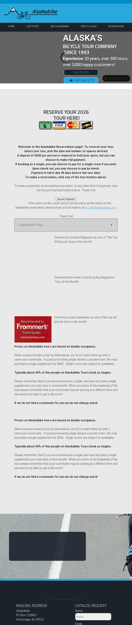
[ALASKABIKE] (31, 13)
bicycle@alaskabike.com (101, 207)
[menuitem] (11, 26)
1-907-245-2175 (36, 571)
